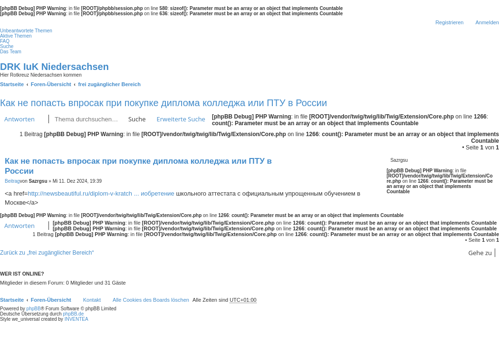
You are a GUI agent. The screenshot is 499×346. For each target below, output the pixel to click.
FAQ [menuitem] (5, 41)
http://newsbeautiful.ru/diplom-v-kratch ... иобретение (101, 193)
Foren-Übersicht (51, 300)
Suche (137, 119)
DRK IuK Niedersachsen (54, 66)
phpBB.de (73, 313)
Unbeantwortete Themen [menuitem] (26, 30)
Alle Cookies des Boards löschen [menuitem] (151, 300)
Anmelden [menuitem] (487, 22)
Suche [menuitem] (6, 46)
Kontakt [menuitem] (92, 300)
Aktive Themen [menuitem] (16, 36)
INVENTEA (76, 319)
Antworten (19, 119)
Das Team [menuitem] (10, 51)
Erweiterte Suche (181, 119)
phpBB (34, 308)
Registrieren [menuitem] (449, 22)
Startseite (12, 300)
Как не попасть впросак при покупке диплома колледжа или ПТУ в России (163, 103)
